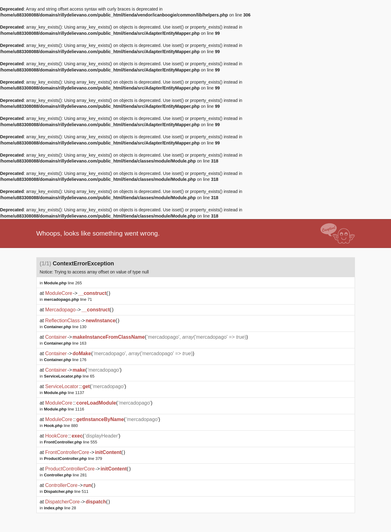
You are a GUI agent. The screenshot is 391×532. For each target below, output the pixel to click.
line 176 (65, 359)
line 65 (69, 376)
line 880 (61, 425)
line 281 (65, 475)
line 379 (73, 458)
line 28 (60, 508)
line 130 (65, 326)
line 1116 (64, 409)
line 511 (66, 491)
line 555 (70, 442)
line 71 (68, 299)
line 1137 (64, 392)
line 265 (63, 283)
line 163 (65, 343)
